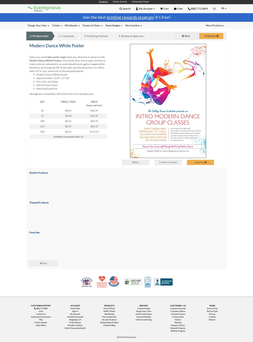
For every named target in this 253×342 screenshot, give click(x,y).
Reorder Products (75, 325)
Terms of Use (212, 308)
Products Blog (109, 325)
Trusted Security (133, 282)
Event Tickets (109, 308)
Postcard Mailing (144, 317)
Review (130, 36)
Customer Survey (178, 314)
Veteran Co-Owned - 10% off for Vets (87, 284)
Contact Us (41, 314)
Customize (66, 36)
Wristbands (109, 314)
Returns (212, 319)
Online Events (120, 1)
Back (186, 36)
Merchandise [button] (133, 25)
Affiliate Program (178, 331)
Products (103, 1)
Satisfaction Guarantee (41, 317)
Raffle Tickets (109, 311)
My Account (75, 314)
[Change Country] (223, 8)
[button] (125, 8)
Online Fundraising (144, 319)
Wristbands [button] (72, 25)
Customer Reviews (178, 308)
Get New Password (75, 317)
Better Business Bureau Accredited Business (163, 282)
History (178, 319)
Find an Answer (40, 322)
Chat (41, 311)
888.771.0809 (198, 8)
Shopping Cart (75, 319)
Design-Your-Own (143, 311)
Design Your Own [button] (38, 25)
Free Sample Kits (109, 317)
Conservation (178, 317)
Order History (75, 322)
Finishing (96, 36)
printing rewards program (130, 17)
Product (39, 36)
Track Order (75, 308)
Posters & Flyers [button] (93, 25)
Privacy (212, 314)
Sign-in (75, 311)
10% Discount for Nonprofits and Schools (103, 282)
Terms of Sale (212, 311)
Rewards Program (178, 328)
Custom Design (143, 308)
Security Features (109, 319)
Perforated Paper (140, 1)
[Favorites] (214, 8)
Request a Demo (178, 325)
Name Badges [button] (113, 25)
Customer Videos (178, 311)
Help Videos (41, 325)
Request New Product (109, 322)
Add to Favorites (168, 162)
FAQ (41, 319)
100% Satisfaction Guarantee (148, 282)
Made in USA (115, 282)
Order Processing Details (75, 328)
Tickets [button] (57, 25)
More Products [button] (215, 25)
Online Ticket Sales (143, 314)
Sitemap (177, 322)
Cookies (212, 317)
